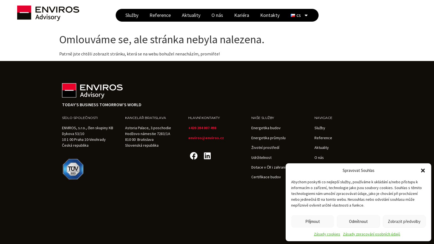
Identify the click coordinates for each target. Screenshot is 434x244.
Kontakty (270, 15)
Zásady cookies (327, 234)
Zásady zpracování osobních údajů (371, 234)
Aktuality (191, 15)
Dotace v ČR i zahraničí (269, 167)
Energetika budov (266, 127)
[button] (423, 170)
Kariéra (241, 15)
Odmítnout (358, 221)
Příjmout (312, 221)
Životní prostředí (265, 147)
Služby (131, 15)
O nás (217, 15)
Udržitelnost (261, 157)
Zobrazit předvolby (404, 221)
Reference (160, 15)
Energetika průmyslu (268, 137)
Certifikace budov (266, 176)
